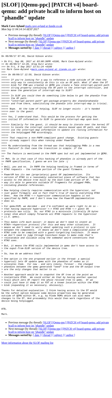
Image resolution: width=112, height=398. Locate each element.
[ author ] (70, 47)
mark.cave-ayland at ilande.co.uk (43, 26)
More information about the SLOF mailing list (27, 394)
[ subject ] (58, 47)
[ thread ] (47, 47)
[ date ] (37, 47)
